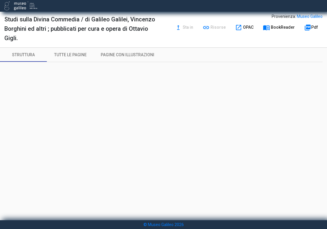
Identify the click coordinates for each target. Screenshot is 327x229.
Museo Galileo (310, 16)
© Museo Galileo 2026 (163, 224)
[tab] (23, 55)
